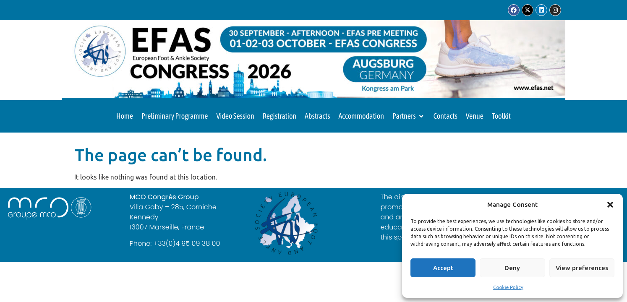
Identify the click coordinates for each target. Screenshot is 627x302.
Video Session (235, 116)
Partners (408, 116)
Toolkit (501, 116)
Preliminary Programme (174, 116)
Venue (474, 116)
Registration (279, 116)
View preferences (582, 267)
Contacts (445, 116)
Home (124, 116)
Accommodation (361, 116)
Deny (512, 267)
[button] (610, 204)
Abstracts (317, 116)
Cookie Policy (508, 287)
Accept (443, 267)
